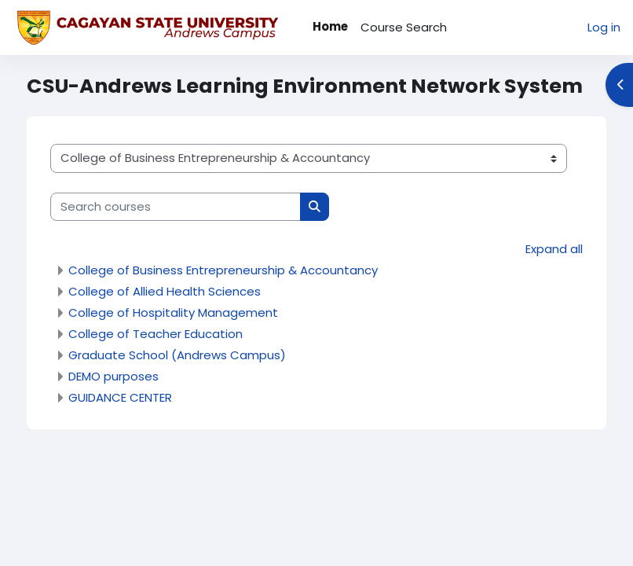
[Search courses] (175, 207)
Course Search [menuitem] (403, 27)
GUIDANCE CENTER (120, 397)
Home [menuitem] (330, 26)
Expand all (554, 249)
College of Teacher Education (155, 333)
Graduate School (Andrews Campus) (177, 355)
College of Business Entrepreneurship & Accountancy (223, 270)
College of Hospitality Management (173, 312)
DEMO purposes (113, 376)
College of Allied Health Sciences (164, 291)
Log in (603, 27)
